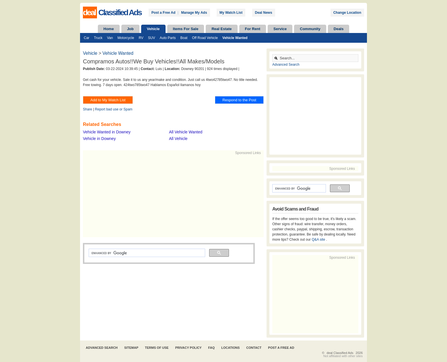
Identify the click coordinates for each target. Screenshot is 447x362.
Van (110, 38)
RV (141, 38)
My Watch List (230, 13)
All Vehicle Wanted (185, 132)
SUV (151, 38)
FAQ (211, 347)
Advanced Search (286, 65)
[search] (146, 253)
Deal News (263, 13)
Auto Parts (168, 38)
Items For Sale (186, 29)
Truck (98, 38)
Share (87, 109)
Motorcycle (125, 38)
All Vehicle (178, 138)
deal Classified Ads (340, 353)
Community (310, 29)
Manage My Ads (194, 13)
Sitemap (131, 347)
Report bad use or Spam (114, 109)
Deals (339, 29)
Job (130, 29)
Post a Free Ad (163, 13)
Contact (253, 347)
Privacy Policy (188, 347)
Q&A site (319, 240)
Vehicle (153, 29)
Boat (184, 38)
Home (109, 29)
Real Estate (221, 29)
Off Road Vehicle (205, 38)
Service (280, 29)
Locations (230, 347)
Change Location (347, 13)
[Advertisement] (171, 195)
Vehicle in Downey (99, 138)
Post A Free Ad (281, 347)
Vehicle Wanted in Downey (107, 132)
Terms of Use (157, 347)
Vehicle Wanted (235, 38)
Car (86, 38)
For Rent (252, 29)
